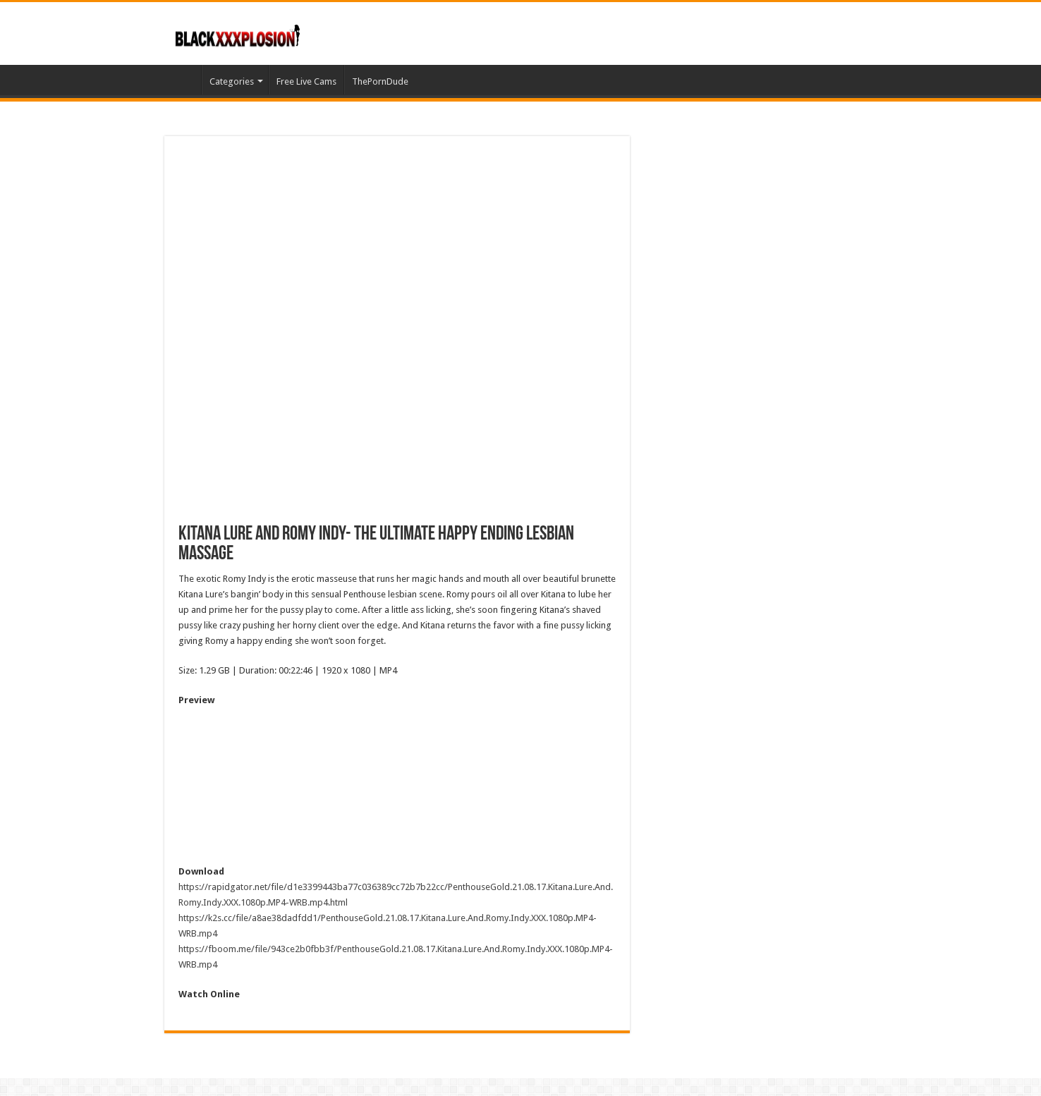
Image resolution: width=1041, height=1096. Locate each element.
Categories (231, 81)
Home (182, 80)
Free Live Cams (306, 81)
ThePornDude (380, 81)
